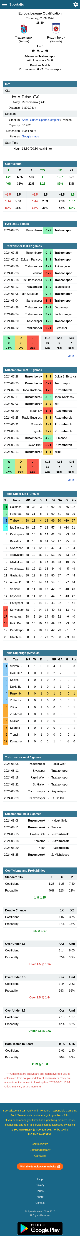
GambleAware (40, 1144)
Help (40, 1179)
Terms (40, 1191)
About (40, 1196)
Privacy (40, 1185)
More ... (72, 355)
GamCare (40, 1155)
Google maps (30, 136)
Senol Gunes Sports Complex (41, 119)
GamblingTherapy (40, 1149)
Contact (40, 1202)
